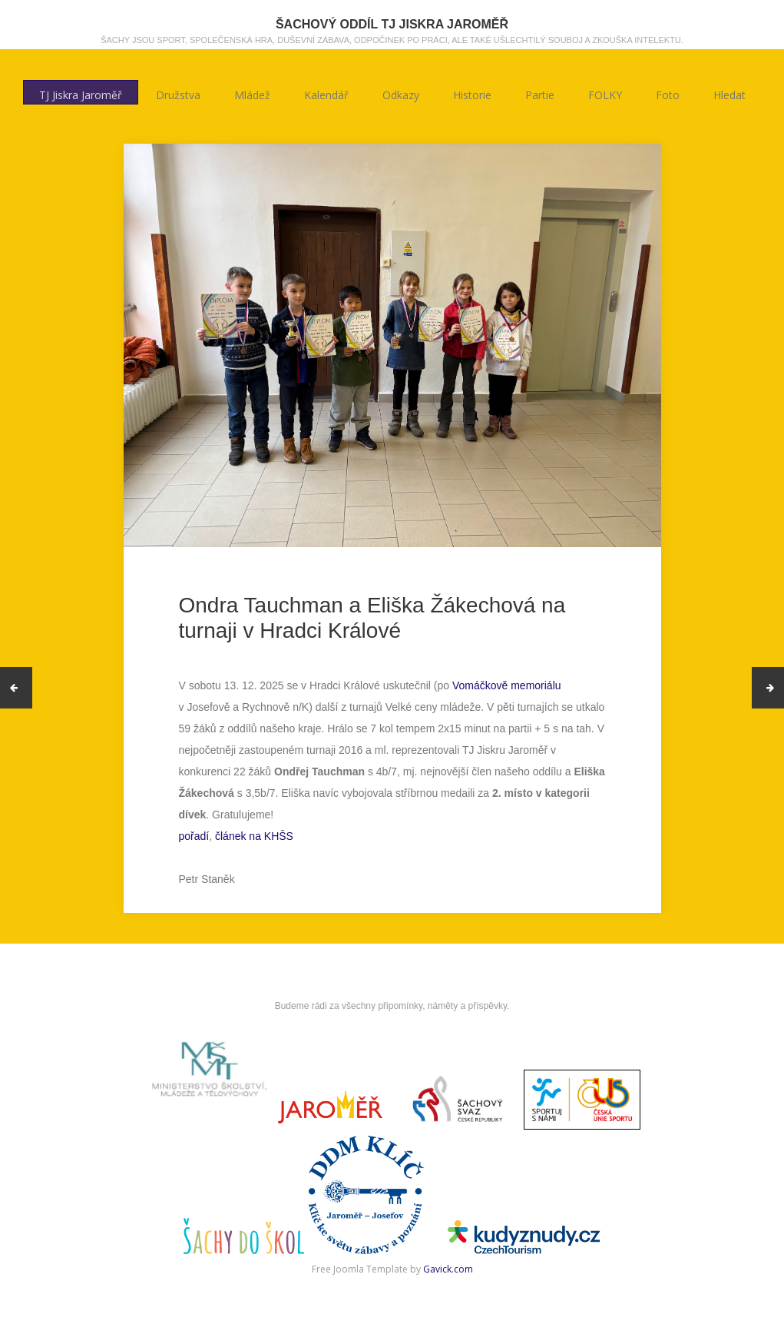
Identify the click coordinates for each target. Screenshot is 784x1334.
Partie (539, 92)
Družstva (178, 92)
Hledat (729, 92)
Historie (472, 92)
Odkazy (400, 92)
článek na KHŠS (254, 836)
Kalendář (326, 92)
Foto (668, 92)
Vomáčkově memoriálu (506, 685)
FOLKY (605, 92)
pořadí (194, 836)
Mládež (252, 92)
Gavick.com (448, 1269)
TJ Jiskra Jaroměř (80, 92)
